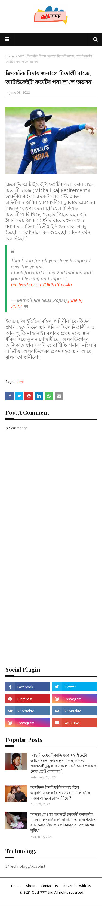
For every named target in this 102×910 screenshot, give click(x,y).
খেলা (20, 56)
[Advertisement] (51, 606)
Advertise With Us (77, 886)
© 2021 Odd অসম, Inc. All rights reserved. (52, 892)
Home (10, 56)
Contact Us (49, 886)
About (30, 886)
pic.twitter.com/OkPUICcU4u (41, 284)
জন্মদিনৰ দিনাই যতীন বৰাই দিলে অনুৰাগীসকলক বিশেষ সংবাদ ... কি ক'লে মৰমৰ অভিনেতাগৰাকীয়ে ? (60, 792)
